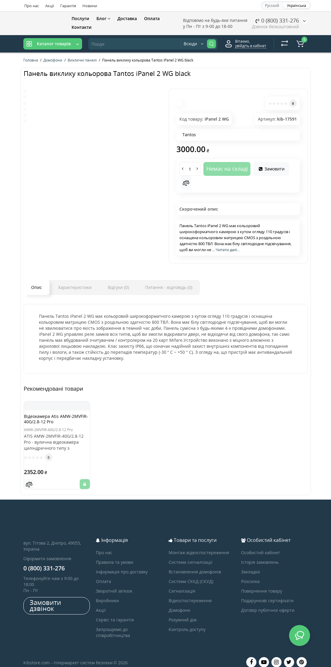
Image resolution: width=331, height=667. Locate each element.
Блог (103, 18)
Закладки (250, 564)
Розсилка (250, 574)
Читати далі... (228, 249)
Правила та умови (114, 554)
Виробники (107, 593)
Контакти (82, 27)
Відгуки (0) (118, 287)
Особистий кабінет (260, 545)
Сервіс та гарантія (115, 612)
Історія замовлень (260, 554)
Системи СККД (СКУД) (191, 574)
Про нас (31, 5)
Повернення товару (261, 583)
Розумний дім (183, 612)
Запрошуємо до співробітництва (113, 625)
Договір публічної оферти (267, 602)
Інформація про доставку (122, 564)
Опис (36, 287)
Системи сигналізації (190, 554)
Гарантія (68, 5)
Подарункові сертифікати (267, 593)
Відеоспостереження (190, 593)
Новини (89, 5)
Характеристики (75, 287)
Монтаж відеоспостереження (199, 545)
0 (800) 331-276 (277, 20)
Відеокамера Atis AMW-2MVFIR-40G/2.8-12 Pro (54, 421)
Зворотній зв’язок (114, 583)
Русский (272, 5)
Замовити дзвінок (45, 597)
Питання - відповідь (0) (168, 287)
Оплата (152, 18)
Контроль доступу (187, 622)
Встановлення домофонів (195, 564)
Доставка (127, 18)
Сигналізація (182, 583)
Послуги (80, 18)
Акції (49, 5)
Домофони (179, 602)
